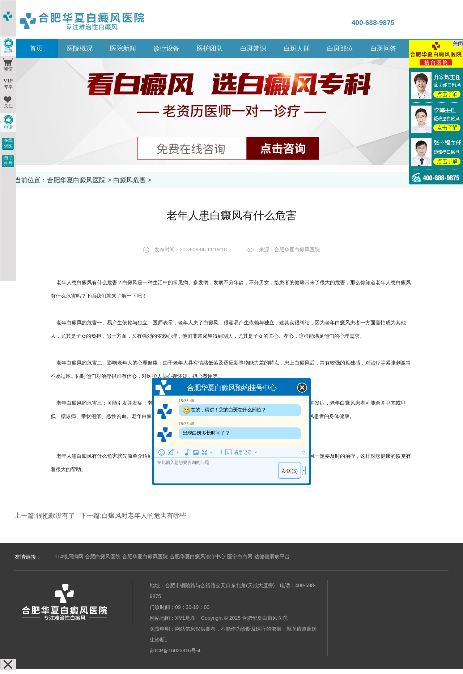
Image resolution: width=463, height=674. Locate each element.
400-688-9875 (373, 22)
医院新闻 (123, 48)
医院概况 (80, 48)
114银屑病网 (69, 556)
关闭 (458, 43)
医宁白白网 (239, 556)
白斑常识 (253, 48)
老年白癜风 (69, 322)
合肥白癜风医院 (102, 556)
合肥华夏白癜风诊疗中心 (197, 556)
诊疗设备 (166, 48)
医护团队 (210, 48)
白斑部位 (340, 48)
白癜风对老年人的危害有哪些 (144, 515)
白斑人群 (297, 48)
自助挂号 (8, 160)
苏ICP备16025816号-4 (175, 650)
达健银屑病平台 (272, 556)
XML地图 (185, 618)
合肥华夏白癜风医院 (76, 180)
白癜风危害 (129, 180)
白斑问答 (383, 48)
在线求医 (8, 143)
